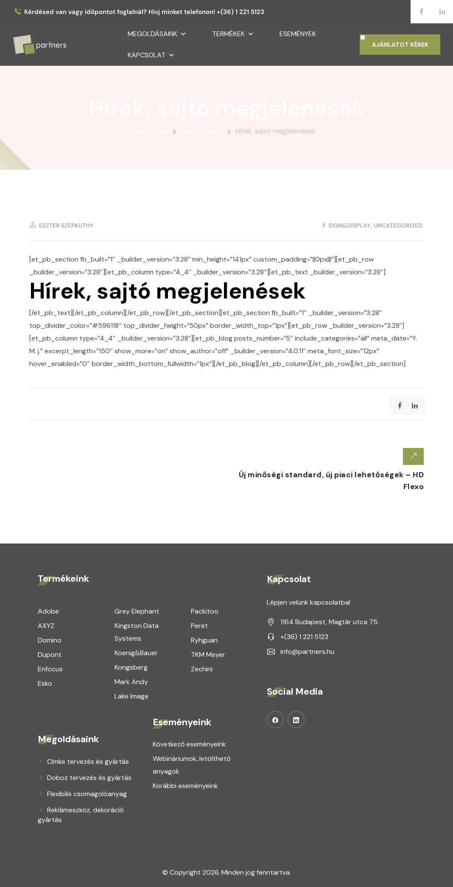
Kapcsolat (151, 55)
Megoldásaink (157, 34)
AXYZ (46, 625)
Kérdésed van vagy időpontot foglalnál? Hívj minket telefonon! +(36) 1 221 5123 (144, 12)
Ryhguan (204, 639)
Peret (199, 625)
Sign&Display (349, 225)
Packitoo (204, 610)
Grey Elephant (137, 610)
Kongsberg (131, 666)
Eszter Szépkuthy (66, 225)
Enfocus (50, 668)
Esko (45, 683)
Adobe (48, 610)
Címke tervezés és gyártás (88, 761)
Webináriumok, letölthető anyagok (191, 764)
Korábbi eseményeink (185, 785)
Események (298, 33)
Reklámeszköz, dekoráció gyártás (81, 814)
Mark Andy (131, 681)
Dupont (50, 654)
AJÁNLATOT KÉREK (400, 44)
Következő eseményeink (189, 743)
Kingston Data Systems (137, 631)
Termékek (233, 34)
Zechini (202, 668)
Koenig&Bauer (136, 652)
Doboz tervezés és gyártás (89, 777)
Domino (50, 639)
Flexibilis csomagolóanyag (87, 793)
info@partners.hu (307, 651)
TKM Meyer (208, 654)
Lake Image (131, 695)
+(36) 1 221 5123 (304, 636)
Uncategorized (398, 225)
